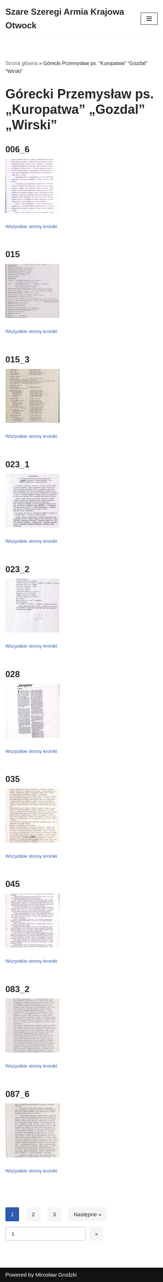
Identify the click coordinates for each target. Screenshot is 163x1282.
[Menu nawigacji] (149, 19)
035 (12, 779)
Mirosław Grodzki (56, 1275)
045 (12, 884)
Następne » (87, 1214)
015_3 (17, 359)
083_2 (17, 989)
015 (12, 254)
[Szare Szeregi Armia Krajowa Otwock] (67, 19)
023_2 (17, 569)
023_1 (17, 464)
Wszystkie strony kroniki (31, 226)
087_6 (17, 1094)
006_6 (17, 149)
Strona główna (21, 63)
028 (12, 674)
